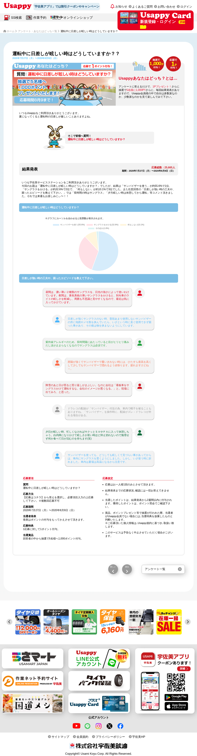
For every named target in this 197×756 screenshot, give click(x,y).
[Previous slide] (9, 622)
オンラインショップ (78, 17)
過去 (127, 567)
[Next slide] (188, 622)
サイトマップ (60, 736)
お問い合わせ (166, 6)
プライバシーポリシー (110, 736)
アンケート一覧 (155, 569)
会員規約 (82, 736)
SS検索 (16, 17)
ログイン (186, 6)
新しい (113, 567)
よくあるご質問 (142, 6)
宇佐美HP (138, 736)
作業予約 (39, 17)
